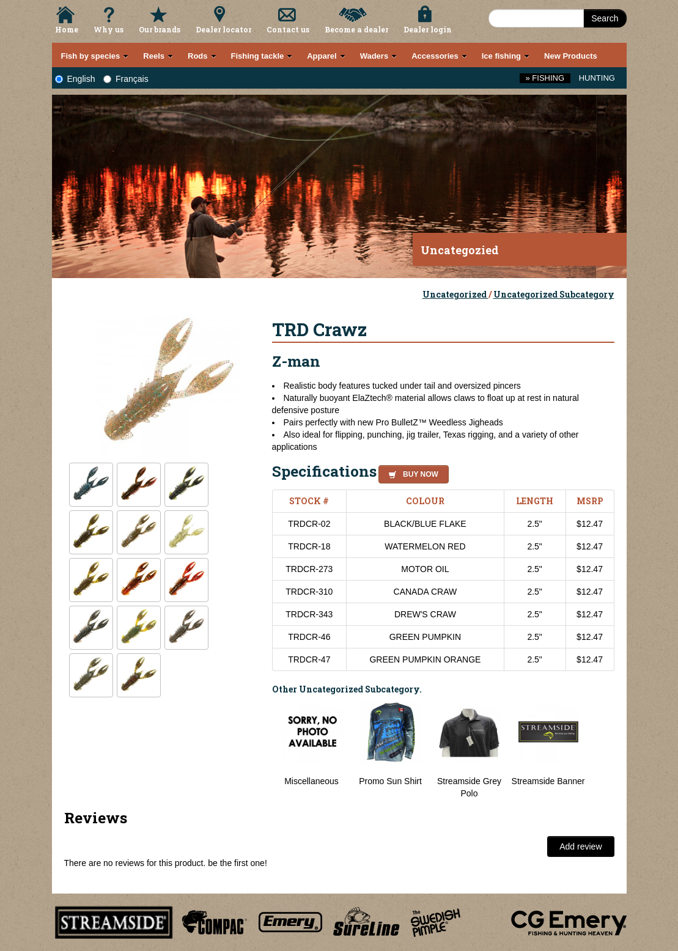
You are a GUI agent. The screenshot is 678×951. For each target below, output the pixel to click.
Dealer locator (223, 29)
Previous (263, 750)
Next (602, 750)
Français (126, 79)
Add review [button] (580, 846)
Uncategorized (455, 294)
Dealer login (427, 29)
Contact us (288, 29)
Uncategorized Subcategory (553, 294)
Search (604, 18)
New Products (570, 56)
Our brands (159, 29)
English (75, 79)
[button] (411, 472)
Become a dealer (356, 29)
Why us (108, 29)
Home (66, 29)
